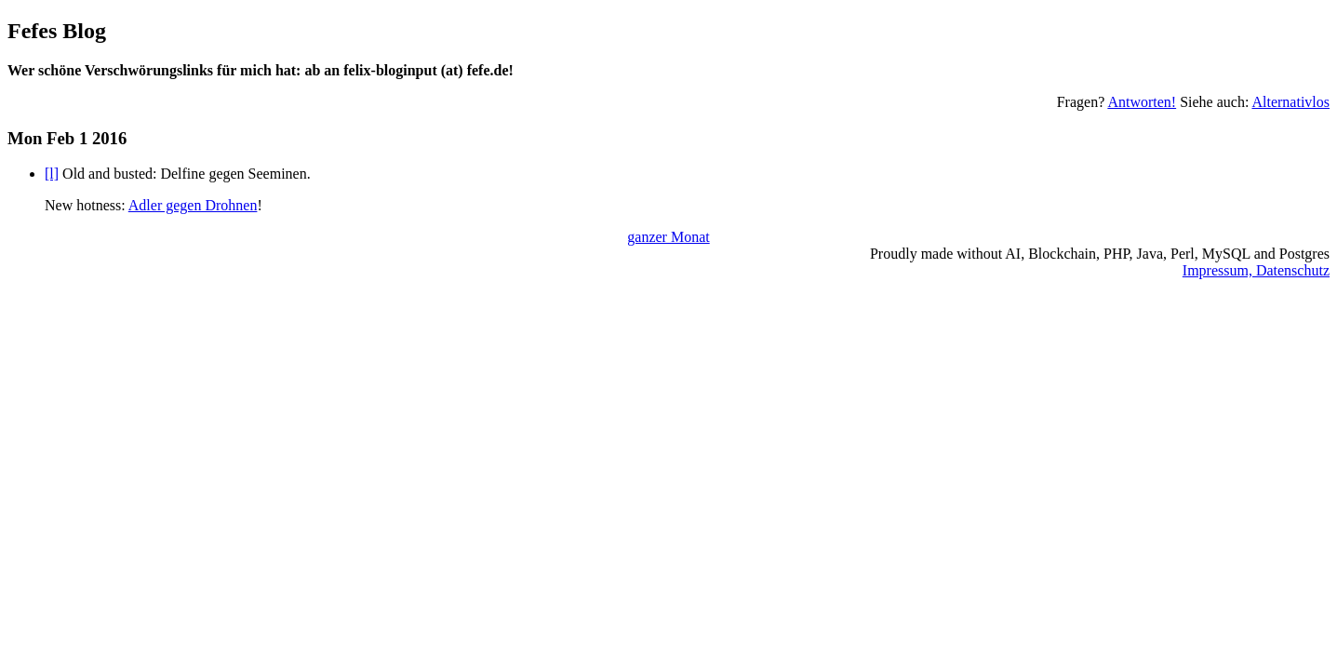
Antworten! (1141, 102)
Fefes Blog (56, 31)
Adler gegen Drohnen (193, 205)
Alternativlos (1290, 102)
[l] (52, 173)
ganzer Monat (668, 237)
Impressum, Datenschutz (1256, 270)
